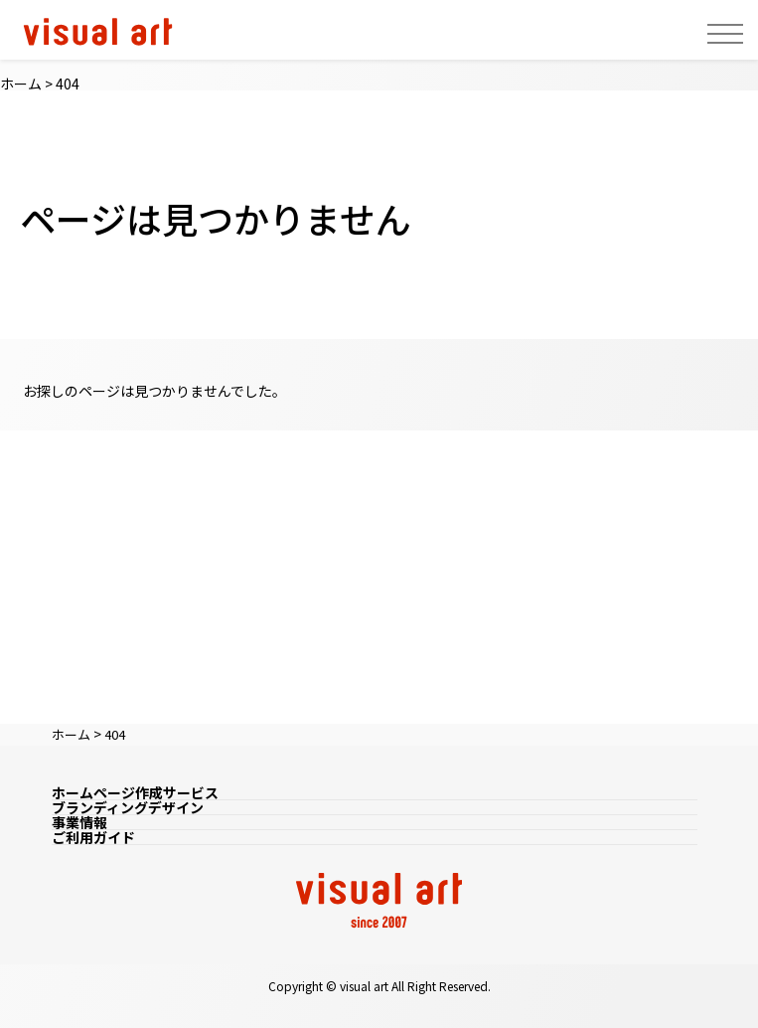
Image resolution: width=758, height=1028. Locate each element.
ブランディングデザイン (128, 807)
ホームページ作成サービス (135, 792)
